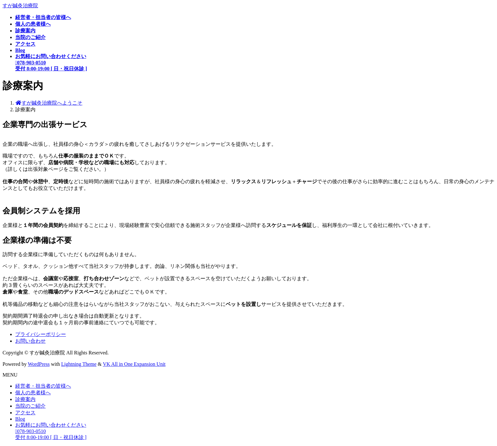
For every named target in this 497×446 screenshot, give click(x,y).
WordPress (39, 364)
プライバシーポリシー (40, 334)
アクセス (25, 412)
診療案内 (25, 399)
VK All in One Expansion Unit (134, 364)
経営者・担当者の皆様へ (43, 386)
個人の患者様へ (33, 392)
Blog (20, 419)
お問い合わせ (30, 341)
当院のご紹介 (30, 406)
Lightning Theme (78, 364)
